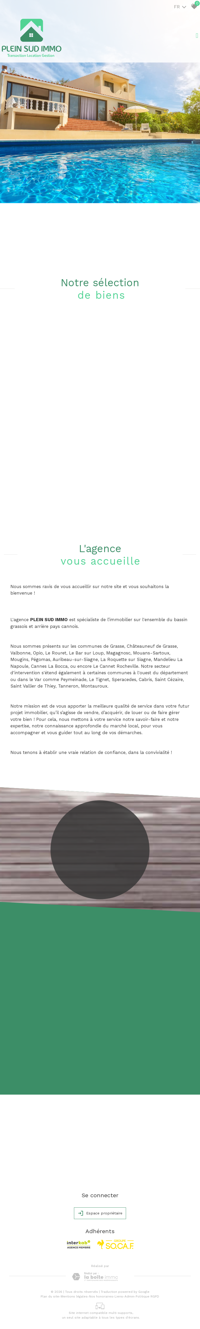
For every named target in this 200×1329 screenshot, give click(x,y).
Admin (129, 1296)
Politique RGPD (147, 1296)
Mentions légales (74, 1296)
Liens (119, 1296)
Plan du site (50, 1296)
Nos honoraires (101, 1296)
